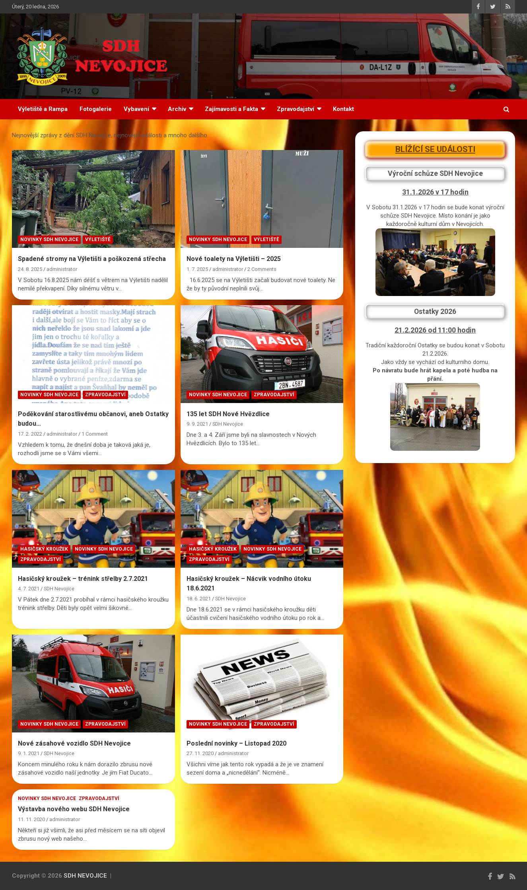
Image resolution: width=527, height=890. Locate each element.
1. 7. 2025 (197, 269)
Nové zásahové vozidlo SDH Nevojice (74, 743)
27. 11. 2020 (200, 753)
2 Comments (261, 269)
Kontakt (343, 109)
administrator (62, 269)
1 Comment (95, 434)
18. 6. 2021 (199, 599)
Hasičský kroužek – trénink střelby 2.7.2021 (83, 578)
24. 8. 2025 (30, 269)
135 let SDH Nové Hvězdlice (228, 414)
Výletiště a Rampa (43, 109)
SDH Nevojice (227, 424)
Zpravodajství (295, 109)
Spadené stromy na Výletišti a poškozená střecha (92, 259)
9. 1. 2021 (28, 753)
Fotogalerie (96, 109)
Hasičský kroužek (44, 549)
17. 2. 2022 (30, 434)
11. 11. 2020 (31, 819)
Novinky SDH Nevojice (49, 239)
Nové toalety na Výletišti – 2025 (234, 259)
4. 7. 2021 (28, 589)
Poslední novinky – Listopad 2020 (236, 743)
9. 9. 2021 (197, 424)
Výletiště (98, 239)
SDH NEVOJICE (85, 875)
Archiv (177, 109)
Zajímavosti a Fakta (231, 109)
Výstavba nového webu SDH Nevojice (74, 809)
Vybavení (136, 109)
